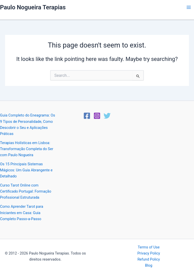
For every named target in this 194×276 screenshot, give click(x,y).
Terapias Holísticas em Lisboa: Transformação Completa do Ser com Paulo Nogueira (26, 149)
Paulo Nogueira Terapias (33, 7)
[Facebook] (86, 115)
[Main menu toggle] (188, 7)
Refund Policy (148, 259)
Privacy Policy (148, 253)
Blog (148, 265)
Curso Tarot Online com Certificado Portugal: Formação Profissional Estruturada (25, 191)
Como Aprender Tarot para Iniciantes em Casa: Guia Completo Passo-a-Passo (21, 212)
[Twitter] (107, 115)
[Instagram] (97, 115)
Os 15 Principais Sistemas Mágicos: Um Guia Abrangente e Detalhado (26, 170)
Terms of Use (148, 247)
